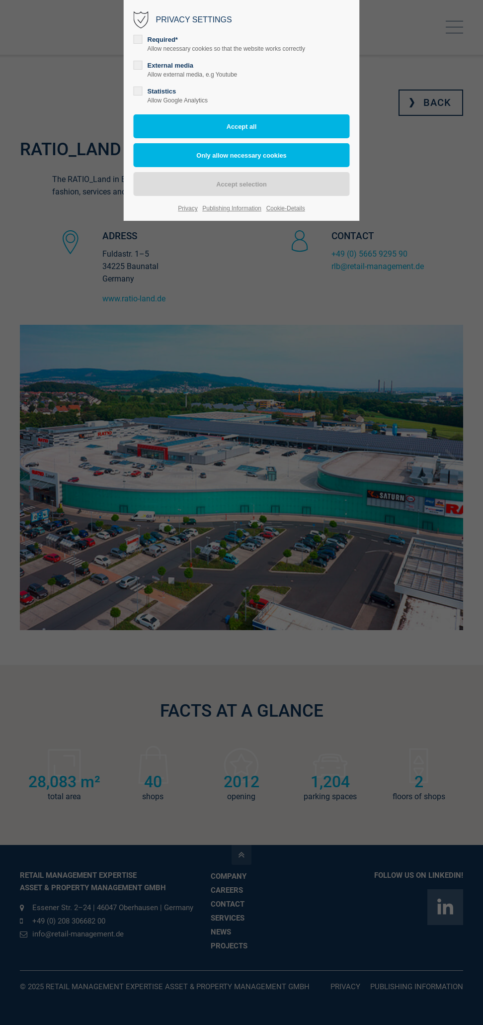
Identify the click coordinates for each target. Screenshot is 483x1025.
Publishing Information (231, 208)
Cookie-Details (285, 208)
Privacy (187, 208)
